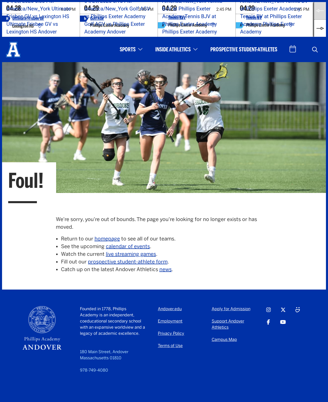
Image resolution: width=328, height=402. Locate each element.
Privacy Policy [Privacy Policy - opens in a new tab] (171, 333)
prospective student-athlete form (128, 262)
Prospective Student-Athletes (243, 49)
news (165, 269)
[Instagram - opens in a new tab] (268, 312)
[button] (315, 49)
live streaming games (131, 254)
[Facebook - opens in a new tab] (268, 324)
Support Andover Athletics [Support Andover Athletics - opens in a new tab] (228, 324)
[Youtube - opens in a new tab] (283, 324)
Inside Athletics (173, 49)
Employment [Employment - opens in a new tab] (170, 321)
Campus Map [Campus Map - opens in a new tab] (224, 339)
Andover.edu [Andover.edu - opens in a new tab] (170, 308)
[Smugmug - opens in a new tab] (297, 312)
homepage (107, 239)
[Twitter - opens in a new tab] (283, 312)
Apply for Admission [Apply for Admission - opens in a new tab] (231, 308)
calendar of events (128, 246)
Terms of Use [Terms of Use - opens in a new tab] (170, 345)
